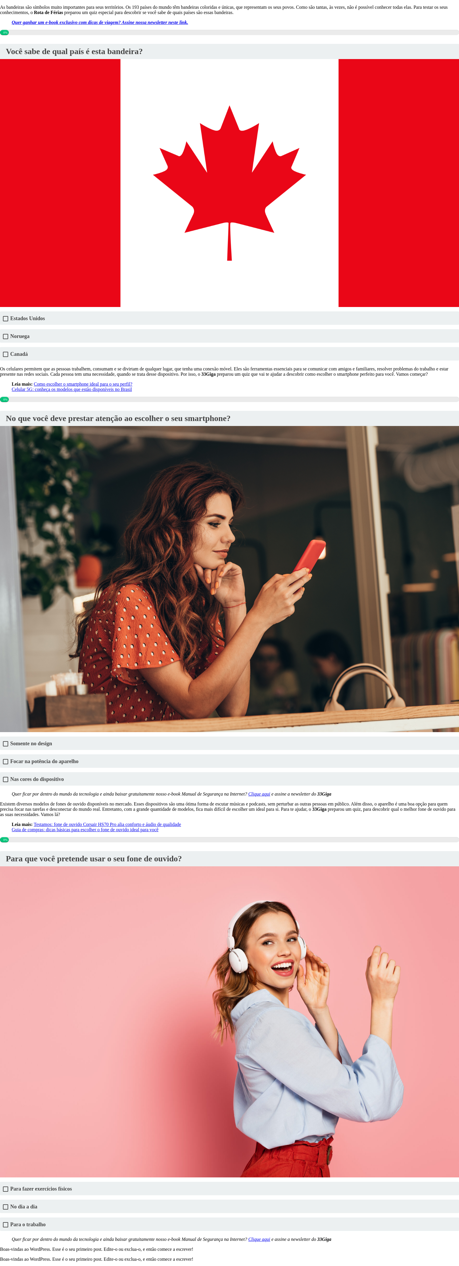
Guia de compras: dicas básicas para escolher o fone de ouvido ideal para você (85, 829)
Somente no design (31, 743)
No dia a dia (23, 1207)
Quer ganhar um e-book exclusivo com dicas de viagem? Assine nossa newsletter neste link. (100, 22)
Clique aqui (259, 793)
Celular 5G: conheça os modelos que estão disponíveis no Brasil (72, 389)
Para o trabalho (28, 1224)
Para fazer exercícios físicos (41, 1189)
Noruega (20, 336)
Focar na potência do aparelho (44, 761)
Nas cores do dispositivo (37, 779)
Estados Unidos (27, 318)
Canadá (19, 354)
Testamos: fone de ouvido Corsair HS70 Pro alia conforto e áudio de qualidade (107, 824)
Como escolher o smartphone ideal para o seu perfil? (83, 384)
